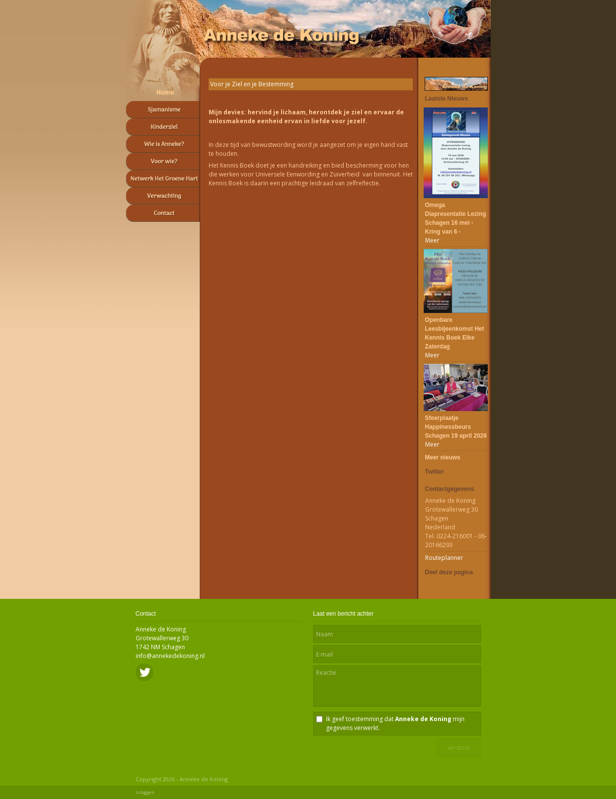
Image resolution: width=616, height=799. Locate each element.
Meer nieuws (443, 457)
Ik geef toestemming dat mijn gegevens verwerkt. (395, 723)
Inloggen (145, 792)
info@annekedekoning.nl (170, 656)
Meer (432, 240)
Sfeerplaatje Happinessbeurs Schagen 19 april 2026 (456, 427)
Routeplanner (444, 558)
